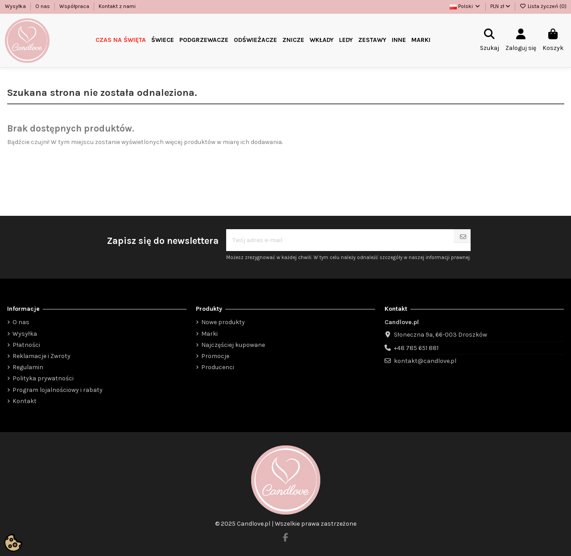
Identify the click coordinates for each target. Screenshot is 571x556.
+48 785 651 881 (416, 348)
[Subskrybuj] (463, 237)
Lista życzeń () (543, 6)
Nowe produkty (223, 322)
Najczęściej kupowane (233, 345)
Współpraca (75, 6)
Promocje (215, 356)
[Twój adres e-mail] (340, 240)
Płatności (26, 345)
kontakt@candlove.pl (425, 361)
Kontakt (24, 401)
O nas (43, 6)
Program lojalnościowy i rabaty (57, 390)
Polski (465, 6)
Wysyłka (16, 6)
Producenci (217, 367)
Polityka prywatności (43, 378)
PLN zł (500, 6)
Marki (209, 334)
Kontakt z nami (117, 6)
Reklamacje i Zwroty (41, 356)
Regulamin (27, 367)
